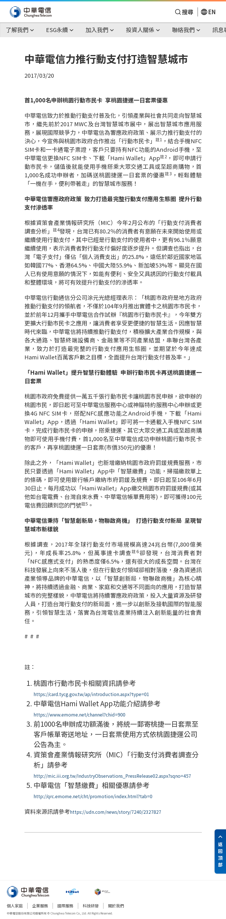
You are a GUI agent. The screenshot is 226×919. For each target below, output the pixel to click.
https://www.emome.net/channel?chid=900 (79, 714)
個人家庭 (15, 906)
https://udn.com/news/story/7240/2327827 (115, 811)
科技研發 (91, 906)
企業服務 (40, 906)
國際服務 (65, 906)
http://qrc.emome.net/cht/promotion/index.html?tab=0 (93, 796)
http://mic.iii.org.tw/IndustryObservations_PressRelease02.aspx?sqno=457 (112, 775)
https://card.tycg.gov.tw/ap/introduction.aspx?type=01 (91, 694)
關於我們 (116, 906)
